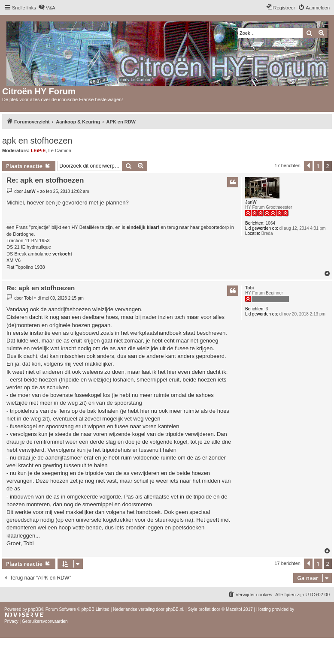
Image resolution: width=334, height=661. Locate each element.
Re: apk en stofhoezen (45, 180)
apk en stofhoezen (37, 140)
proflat (204, 609)
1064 (270, 223)
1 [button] (317, 166)
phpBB (34, 609)
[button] (308, 166)
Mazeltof (234, 609)
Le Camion (60, 150)
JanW (251, 202)
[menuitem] (46, 8)
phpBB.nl (174, 609)
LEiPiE (38, 150)
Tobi (249, 287)
